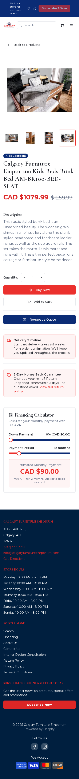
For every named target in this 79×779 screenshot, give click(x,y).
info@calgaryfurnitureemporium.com (31, 553)
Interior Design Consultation (24, 655)
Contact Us (11, 649)
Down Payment (21, 434)
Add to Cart (39, 302)
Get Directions (14, 559)
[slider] (11, 440)
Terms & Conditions (17, 672)
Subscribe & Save (54, 8)
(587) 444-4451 (14, 547)
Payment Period (21, 447)
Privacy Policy (13, 666)
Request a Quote (39, 319)
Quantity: (10, 277)
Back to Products (23, 45)
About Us (10, 643)
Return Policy (13, 660)
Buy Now (39, 290)
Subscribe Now (39, 705)
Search (8, 631)
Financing (10, 637)
